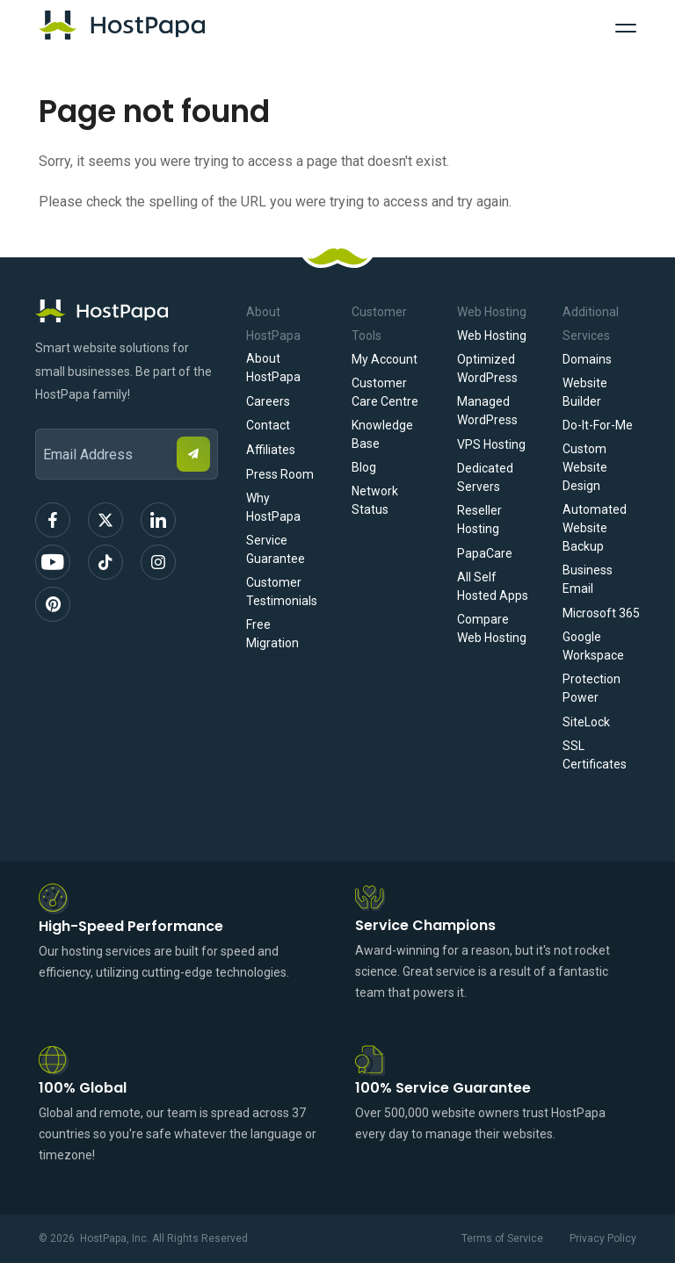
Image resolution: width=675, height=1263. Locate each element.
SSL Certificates (594, 755)
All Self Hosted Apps (492, 586)
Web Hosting (491, 335)
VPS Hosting (491, 444)
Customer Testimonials (281, 591)
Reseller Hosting (479, 519)
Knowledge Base (382, 434)
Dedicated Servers (485, 477)
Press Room (280, 474)
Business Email (587, 579)
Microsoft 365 (601, 613)
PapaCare (484, 553)
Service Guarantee (275, 549)
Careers (268, 401)
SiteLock (586, 722)
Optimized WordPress (487, 368)
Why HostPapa (273, 507)
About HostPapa (273, 367)
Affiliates (270, 450)
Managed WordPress (487, 410)
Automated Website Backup (594, 527)
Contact (268, 425)
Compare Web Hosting (491, 628)
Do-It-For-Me (597, 425)
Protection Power (591, 688)
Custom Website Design (584, 467)
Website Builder (584, 392)
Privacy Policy (603, 1238)
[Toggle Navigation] (625, 25)
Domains (587, 359)
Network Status (375, 500)
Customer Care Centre (385, 392)
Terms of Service (502, 1238)
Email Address (43, 416)
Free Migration (272, 633)
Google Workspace (593, 646)
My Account (384, 359)
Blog (364, 467)
